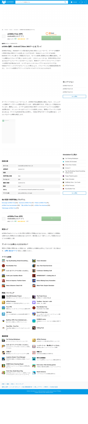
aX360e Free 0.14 (68, 85)
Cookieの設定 (54, 387)
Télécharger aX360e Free (9, 208)
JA (83, 2)
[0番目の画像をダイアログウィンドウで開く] (8, 131)
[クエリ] (41, 2)
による (10, 38)
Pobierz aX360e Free (40, 202)
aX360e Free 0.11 (68, 92)
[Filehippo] (8, 2)
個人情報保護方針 (27, 387)
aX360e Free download (40, 205)
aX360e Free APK (15, 217)
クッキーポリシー (15, 387)
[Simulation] (16, 29)
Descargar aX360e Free (8, 202)
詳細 (3, 384)
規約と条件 (5, 387)
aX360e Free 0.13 (68, 88)
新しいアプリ (38, 387)
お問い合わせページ (11, 251)
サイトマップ (19, 384)
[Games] (10, 29)
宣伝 (12, 384)
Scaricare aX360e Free (25, 202)
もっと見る (74, 96)
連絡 (8, 384)
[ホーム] (2, 29)
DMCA (46, 387)
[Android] (6, 29)
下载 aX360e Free (26, 205)
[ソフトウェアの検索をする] (65, 2)
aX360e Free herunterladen (9, 205)
